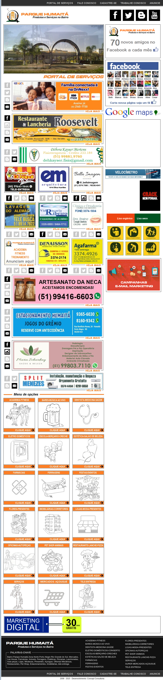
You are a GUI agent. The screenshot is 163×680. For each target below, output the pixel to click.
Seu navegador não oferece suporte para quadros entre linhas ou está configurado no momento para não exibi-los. (53, 49)
